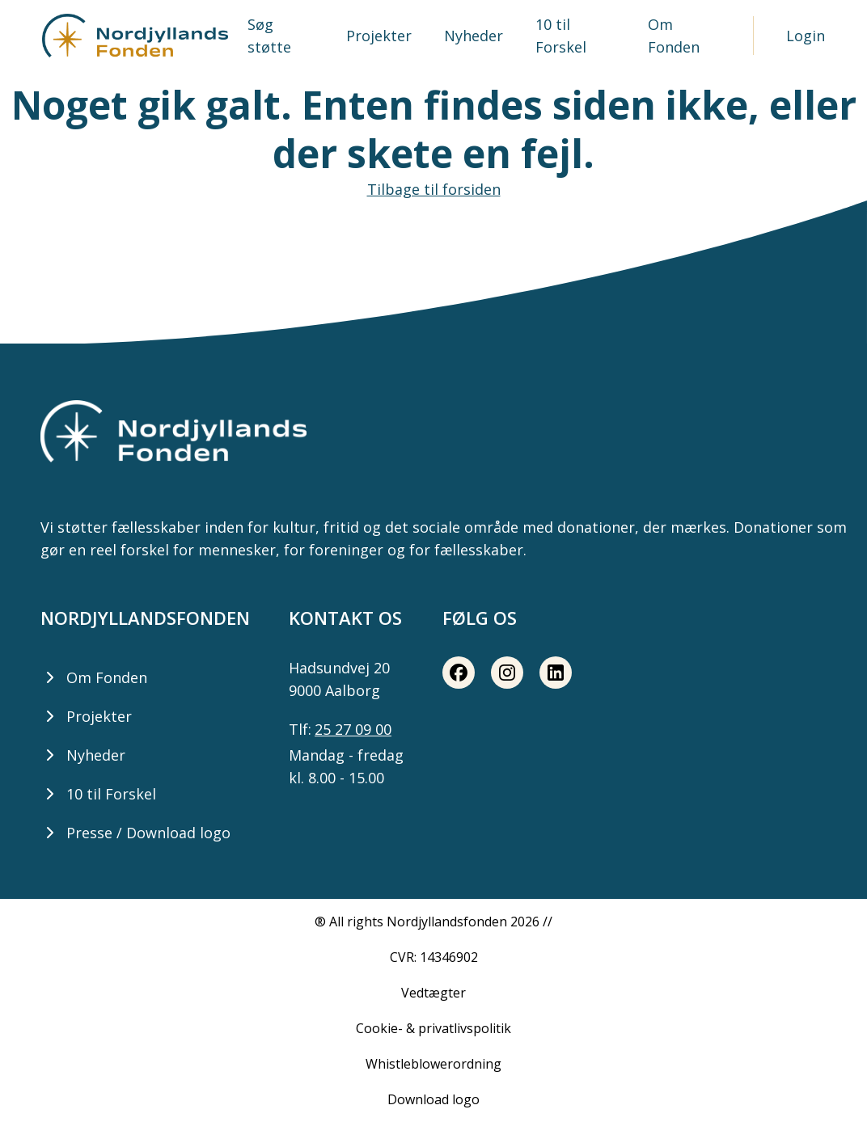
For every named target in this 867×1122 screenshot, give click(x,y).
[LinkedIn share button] (555, 672)
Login (805, 35)
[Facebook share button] (458, 672)
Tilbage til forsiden (434, 189)
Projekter (379, 35)
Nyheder (473, 35)
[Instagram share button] (507, 672)
